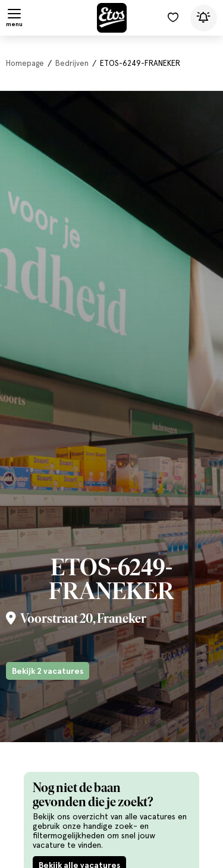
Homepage (25, 63)
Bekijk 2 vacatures (47, 671)
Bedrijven (72, 63)
